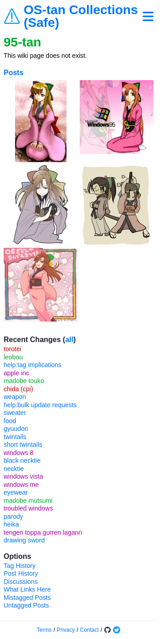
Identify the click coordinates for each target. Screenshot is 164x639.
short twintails (23, 444)
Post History (21, 573)
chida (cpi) (18, 389)
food (10, 420)
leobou (13, 357)
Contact (89, 630)
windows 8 (18, 452)
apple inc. (17, 373)
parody (13, 516)
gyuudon (16, 428)
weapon (15, 396)
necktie (14, 468)
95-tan (22, 42)
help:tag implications (33, 364)
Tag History (20, 565)
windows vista (23, 476)
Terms (44, 630)
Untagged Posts (26, 605)
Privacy (66, 630)
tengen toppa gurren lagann (43, 532)
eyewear (16, 492)
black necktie (22, 460)
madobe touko (24, 380)
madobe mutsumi (28, 500)
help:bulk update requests (40, 405)
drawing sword (24, 540)
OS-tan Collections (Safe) (81, 16)
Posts (14, 73)
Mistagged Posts (27, 597)
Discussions (21, 581)
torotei (12, 349)
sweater (15, 412)
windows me (21, 484)
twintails (15, 436)
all (69, 339)
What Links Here (27, 589)
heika (11, 524)
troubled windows (28, 508)
